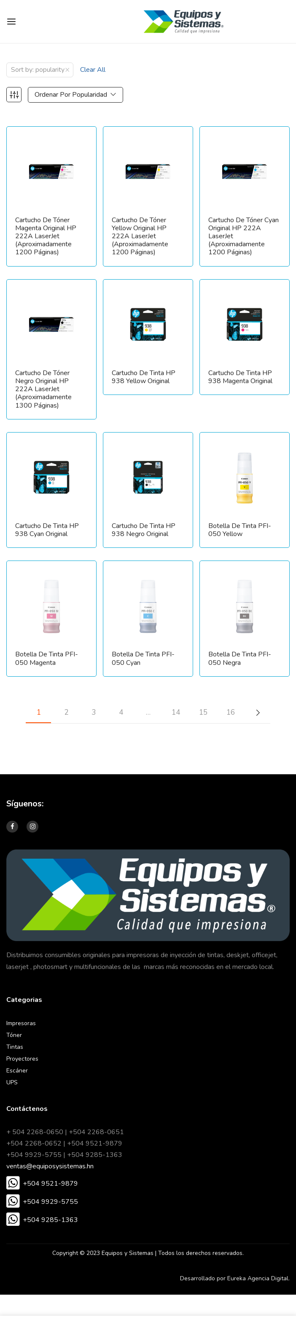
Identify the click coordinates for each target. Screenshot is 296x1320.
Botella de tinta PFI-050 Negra (239, 658)
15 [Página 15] (203, 712)
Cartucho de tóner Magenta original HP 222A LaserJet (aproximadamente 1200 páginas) (45, 236)
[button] (42, 1184)
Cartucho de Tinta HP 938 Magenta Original (240, 377)
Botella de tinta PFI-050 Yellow (239, 530)
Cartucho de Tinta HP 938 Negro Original (143, 530)
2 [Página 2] (66, 712)
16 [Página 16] (230, 712)
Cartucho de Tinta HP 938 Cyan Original (47, 530)
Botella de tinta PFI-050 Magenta (46, 658)
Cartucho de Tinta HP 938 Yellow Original (143, 377)
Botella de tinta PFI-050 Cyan (143, 658)
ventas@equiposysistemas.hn (50, 1166)
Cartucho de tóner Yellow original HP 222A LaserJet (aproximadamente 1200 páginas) (140, 236)
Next (257, 712)
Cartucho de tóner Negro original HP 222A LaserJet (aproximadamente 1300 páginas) (43, 389)
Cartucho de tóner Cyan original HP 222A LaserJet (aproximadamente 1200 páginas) (243, 236)
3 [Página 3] (93, 712)
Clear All (92, 69)
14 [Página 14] (176, 712)
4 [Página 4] (121, 712)
